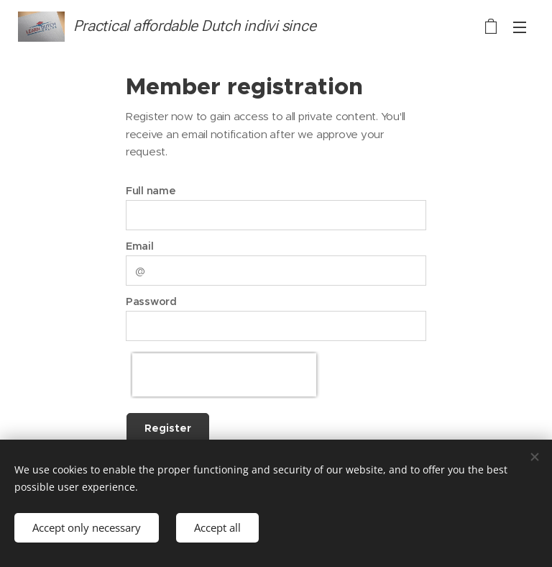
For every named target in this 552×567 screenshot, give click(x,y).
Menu (519, 27)
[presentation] (224, 374)
